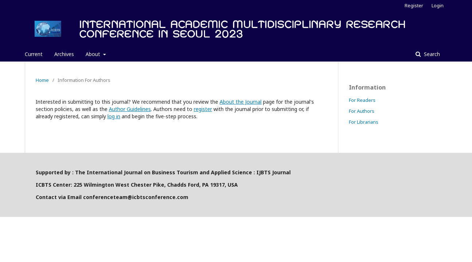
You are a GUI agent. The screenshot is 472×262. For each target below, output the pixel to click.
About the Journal (240, 101)
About (94, 54)
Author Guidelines (130, 109)
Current (34, 54)
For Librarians (363, 122)
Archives (64, 54)
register (203, 109)
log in (113, 116)
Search (431, 54)
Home (42, 80)
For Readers (362, 100)
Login (438, 5)
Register (414, 5)
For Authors (361, 111)
